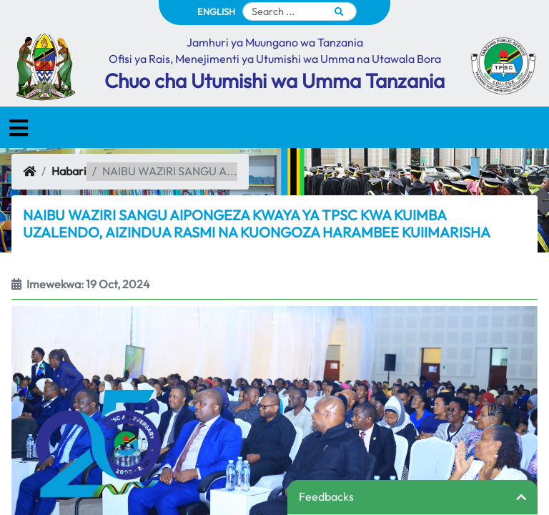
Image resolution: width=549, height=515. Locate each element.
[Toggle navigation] (18, 128)
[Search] (299, 11)
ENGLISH (216, 11)
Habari (68, 171)
